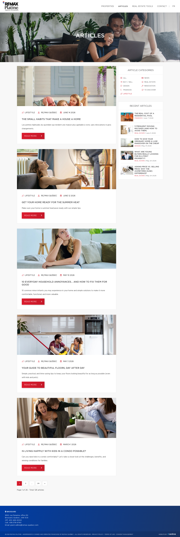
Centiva (172, 534)
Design (124, 86)
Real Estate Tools (142, 6)
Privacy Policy (97, 534)
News (145, 78)
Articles (123, 6)
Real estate (149, 82)
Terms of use (109, 534)
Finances (126, 90)
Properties (107, 6)
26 (38, 483)
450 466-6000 (15, 520)
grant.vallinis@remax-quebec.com (24, 525)
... (31, 483)
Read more (30, 136)
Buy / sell (126, 82)
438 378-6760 (15, 522)
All (123, 78)
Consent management (124, 534)
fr (173, 6)
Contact (162, 6)
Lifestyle (28, 113)
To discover (149, 90)
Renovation (148, 86)
